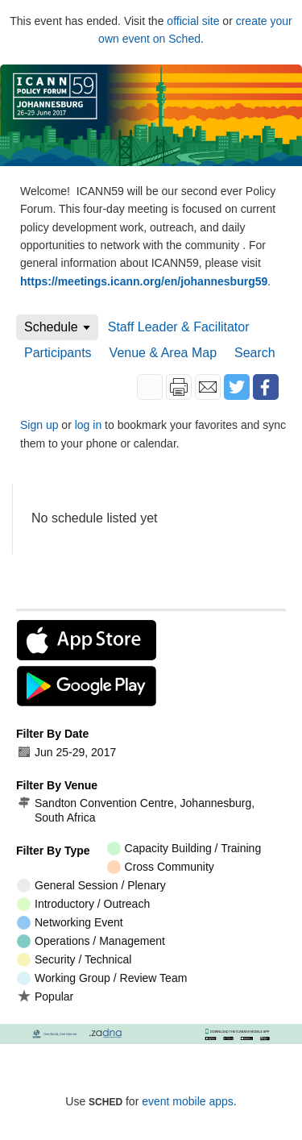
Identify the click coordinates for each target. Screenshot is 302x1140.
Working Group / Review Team (102, 978)
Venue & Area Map (163, 353)
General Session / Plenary (91, 885)
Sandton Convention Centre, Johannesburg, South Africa (135, 810)
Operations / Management (91, 941)
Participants (58, 353)
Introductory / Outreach (83, 904)
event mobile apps (188, 1101)
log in (88, 424)
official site (193, 21)
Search (254, 353)
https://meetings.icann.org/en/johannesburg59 (143, 281)
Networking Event (70, 923)
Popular (45, 996)
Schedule (51, 327)
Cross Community (160, 867)
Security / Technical (74, 960)
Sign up (39, 424)
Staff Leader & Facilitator (179, 327)
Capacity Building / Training (184, 848)
